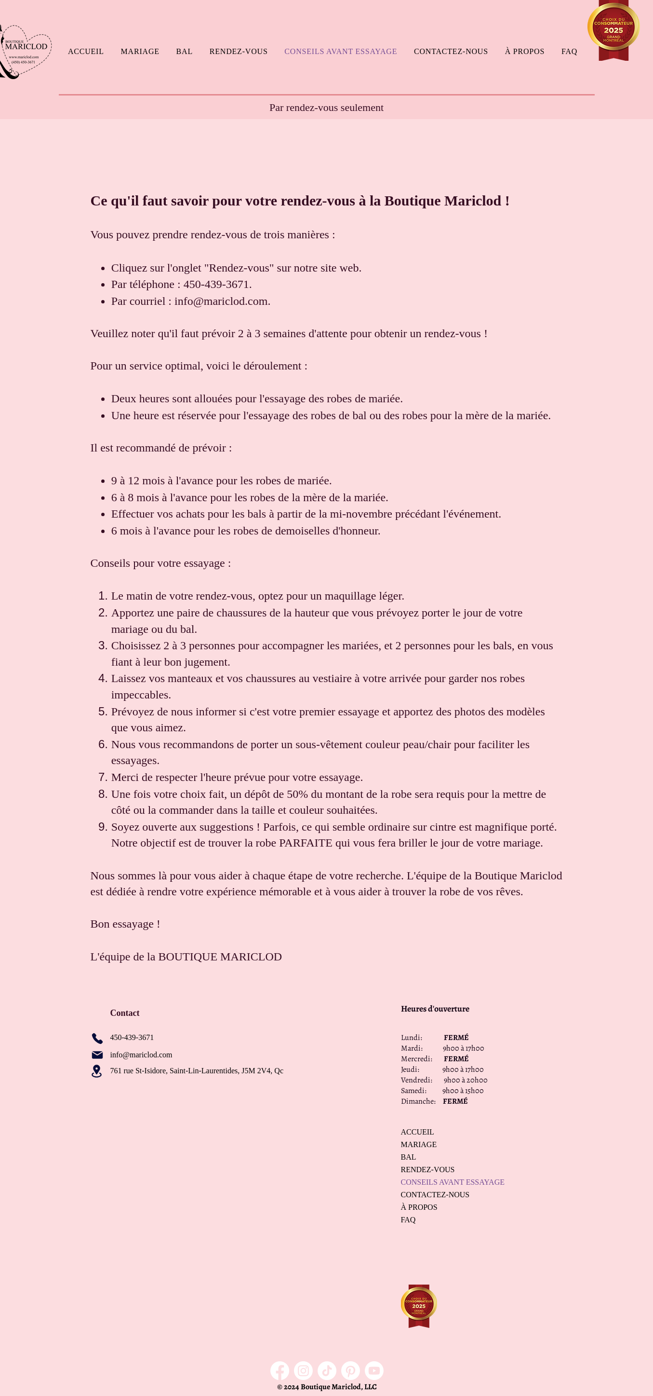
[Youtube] (374, 1370)
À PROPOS (419, 1207)
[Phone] (97, 1038)
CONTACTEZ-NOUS (435, 1195)
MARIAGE (419, 1144)
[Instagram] (303, 1370)
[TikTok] (327, 1370)
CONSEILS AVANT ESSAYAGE (435, 1182)
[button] (140, 51)
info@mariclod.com (220, 301)
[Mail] (97, 1055)
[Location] (97, 1071)
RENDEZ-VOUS (428, 1169)
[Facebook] (279, 1370)
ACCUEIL (417, 1132)
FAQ (408, 1220)
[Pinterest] (350, 1370)
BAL (408, 1157)
